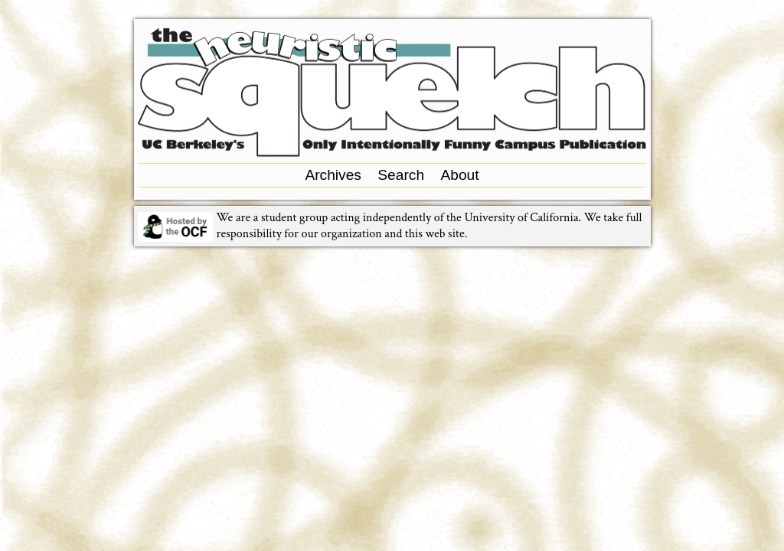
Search (400, 175)
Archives (333, 175)
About (459, 175)
